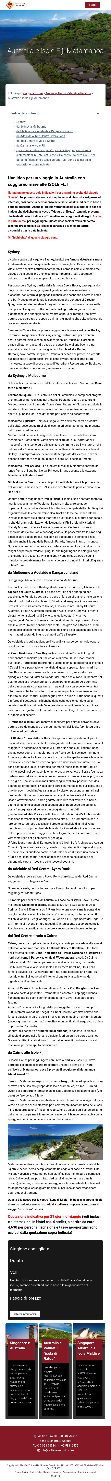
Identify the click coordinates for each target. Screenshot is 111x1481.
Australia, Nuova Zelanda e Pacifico (68, 93)
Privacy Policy (21, 1472)
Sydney (20, 122)
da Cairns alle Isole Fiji (31, 145)
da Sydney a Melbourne (31, 126)
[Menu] (104, 5)
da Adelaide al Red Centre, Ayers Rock (40, 136)
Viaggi (92, 5)
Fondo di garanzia (52, 1472)
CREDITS (55, 1476)
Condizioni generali (87, 1472)
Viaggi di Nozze (33, 93)
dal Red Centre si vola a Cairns (36, 141)
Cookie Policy (35, 1472)
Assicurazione (69, 1472)
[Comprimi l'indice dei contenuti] (98, 113)
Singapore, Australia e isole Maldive (88, 1351)
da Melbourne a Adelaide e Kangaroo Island (44, 131)
